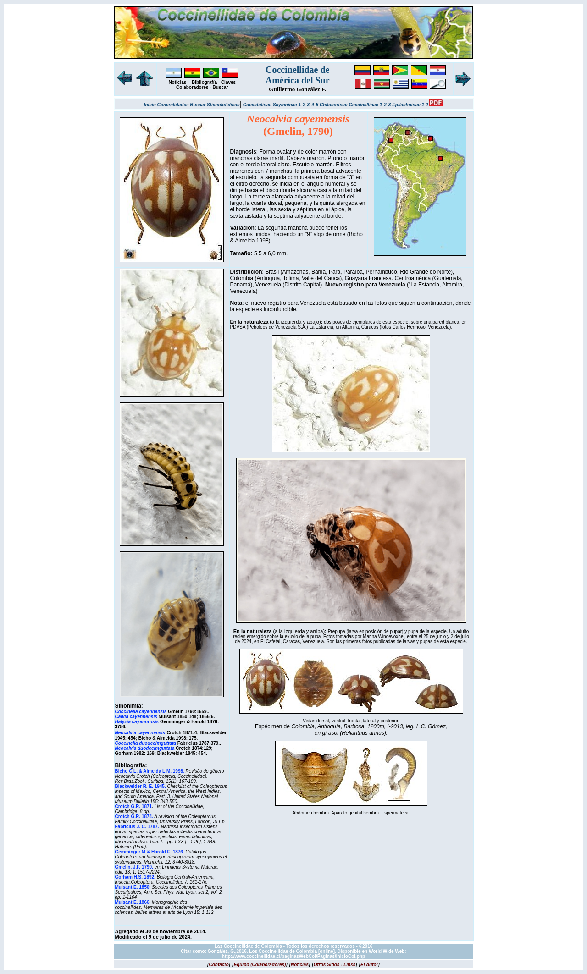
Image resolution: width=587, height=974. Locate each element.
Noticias (177, 82)
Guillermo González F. (297, 89)
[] (218, 964)
